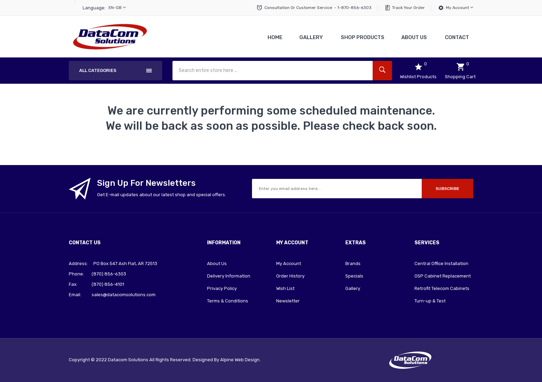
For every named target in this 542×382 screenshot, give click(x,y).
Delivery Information (228, 276)
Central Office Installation (441, 263)
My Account (459, 7)
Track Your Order (408, 7)
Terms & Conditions (227, 300)
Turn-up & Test (430, 300)
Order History (290, 276)
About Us (217, 263)
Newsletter (288, 300)
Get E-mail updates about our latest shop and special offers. (161, 194)
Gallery (352, 288)
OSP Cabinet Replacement (442, 276)
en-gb (117, 7)
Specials (354, 276)
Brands (353, 263)
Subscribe (447, 188)
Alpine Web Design (240, 359)
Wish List (285, 288)
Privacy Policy (222, 288)
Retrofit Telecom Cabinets (441, 288)
